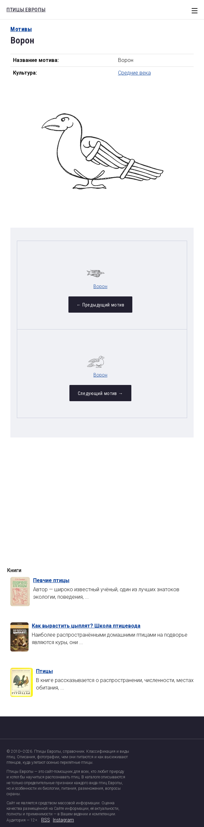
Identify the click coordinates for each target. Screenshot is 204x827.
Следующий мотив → (100, 393)
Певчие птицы (51, 580)
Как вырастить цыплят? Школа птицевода (86, 626)
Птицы (44, 671)
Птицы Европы (24, 8)
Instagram (63, 819)
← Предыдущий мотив (101, 304)
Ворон (100, 286)
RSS (45, 819)
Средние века (134, 73)
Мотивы (21, 29)
